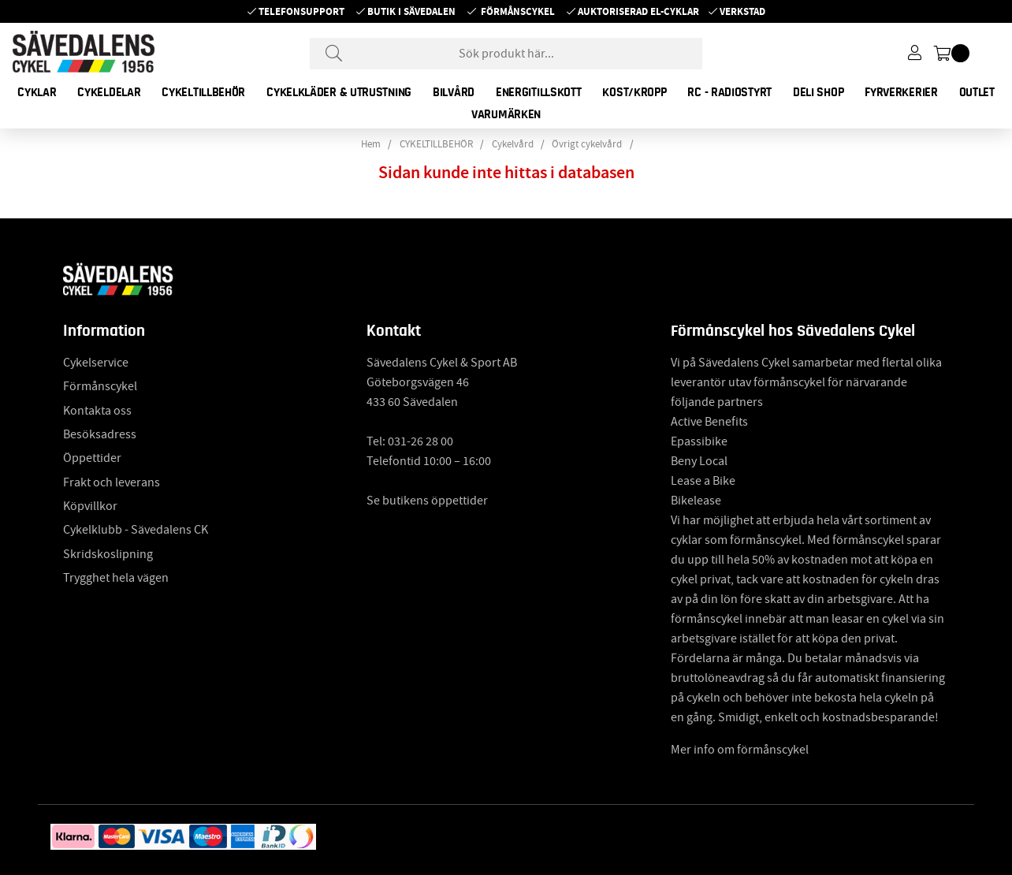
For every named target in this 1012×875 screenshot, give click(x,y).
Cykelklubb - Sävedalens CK (135, 530)
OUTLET (977, 92)
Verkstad (742, 11)
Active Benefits (709, 422)
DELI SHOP (818, 92)
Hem (371, 144)
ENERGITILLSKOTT (539, 92)
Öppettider (92, 458)
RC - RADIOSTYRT (729, 92)
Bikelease (696, 500)
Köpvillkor (90, 506)
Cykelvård (513, 144)
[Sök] (506, 53)
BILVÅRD (453, 92)
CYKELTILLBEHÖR (203, 92)
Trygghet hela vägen (116, 578)
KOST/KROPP (634, 92)
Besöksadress (99, 434)
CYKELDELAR (108, 92)
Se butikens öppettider (427, 500)
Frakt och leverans (111, 482)
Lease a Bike (703, 481)
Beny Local (699, 461)
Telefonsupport (301, 11)
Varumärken (506, 114)
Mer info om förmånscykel (740, 750)
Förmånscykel (518, 11)
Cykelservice (95, 362)
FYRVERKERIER (901, 92)
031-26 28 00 (420, 441)
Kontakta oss (97, 411)
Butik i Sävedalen (411, 11)
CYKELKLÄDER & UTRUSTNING (338, 92)
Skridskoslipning (108, 554)
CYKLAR (36, 92)
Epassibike (699, 441)
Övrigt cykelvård (587, 144)
